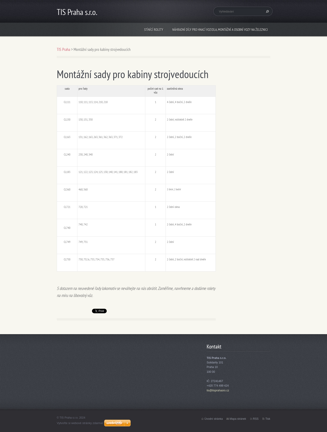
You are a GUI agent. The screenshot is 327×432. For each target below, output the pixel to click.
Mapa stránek (238, 418)
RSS (256, 418)
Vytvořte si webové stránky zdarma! (80, 423)
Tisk (267, 418)
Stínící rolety (153, 29)
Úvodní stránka (213, 418)
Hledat (266, 11)
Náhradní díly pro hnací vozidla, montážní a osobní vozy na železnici (220, 29)
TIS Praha (63, 49)
